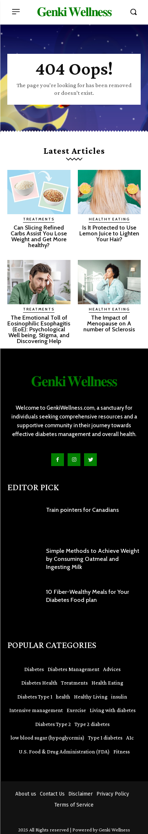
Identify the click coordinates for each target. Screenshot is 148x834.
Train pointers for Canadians (82, 509)
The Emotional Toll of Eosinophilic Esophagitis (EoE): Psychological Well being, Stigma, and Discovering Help (38, 329)
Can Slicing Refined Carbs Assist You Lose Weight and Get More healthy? (39, 236)
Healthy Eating (109, 219)
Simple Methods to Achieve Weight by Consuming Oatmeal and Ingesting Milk (92, 559)
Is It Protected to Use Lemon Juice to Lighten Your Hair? (109, 233)
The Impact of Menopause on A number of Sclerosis (109, 323)
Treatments (38, 219)
